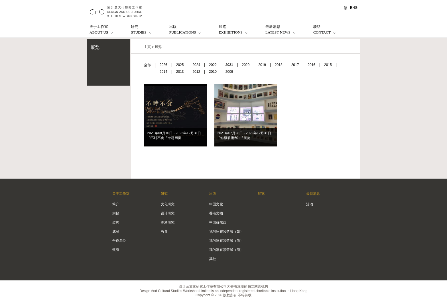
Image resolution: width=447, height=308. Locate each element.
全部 (147, 65)
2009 (229, 72)
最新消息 (313, 194)
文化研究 (167, 204)
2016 (311, 65)
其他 (212, 259)
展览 (95, 47)
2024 (196, 65)
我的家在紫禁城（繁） (226, 231)
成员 (115, 231)
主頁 (147, 47)
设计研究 (167, 213)
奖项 (115, 250)
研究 (164, 194)
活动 (309, 204)
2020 (246, 65)
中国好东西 (217, 222)
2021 (229, 65)
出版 (212, 194)
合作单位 (119, 241)
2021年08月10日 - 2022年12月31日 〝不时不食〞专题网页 (174, 135)
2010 (213, 72)
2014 (163, 72)
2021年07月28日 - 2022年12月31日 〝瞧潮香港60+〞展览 (244, 135)
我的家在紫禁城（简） (226, 241)
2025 (180, 65)
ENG (353, 8)
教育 (164, 231)
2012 (196, 72)
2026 (163, 65)
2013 (180, 72)
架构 (115, 222)
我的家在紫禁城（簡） (226, 250)
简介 (115, 204)
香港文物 (216, 213)
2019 (262, 65)
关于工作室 (120, 194)
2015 (328, 65)
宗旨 (115, 213)
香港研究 (167, 222)
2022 (213, 65)
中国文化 (216, 204)
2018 (279, 65)
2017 (295, 65)
